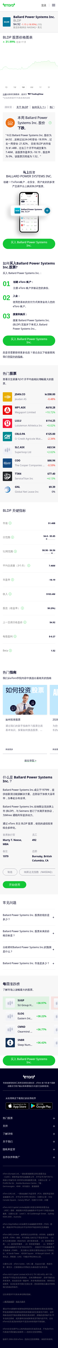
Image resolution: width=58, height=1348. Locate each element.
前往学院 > (30, 760)
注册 (4, 94)
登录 (43, 5)
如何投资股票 (13, 719)
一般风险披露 (8, 1301)
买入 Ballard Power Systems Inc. (29, 243)
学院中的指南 (15, 356)
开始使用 (14, 884)
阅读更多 (9, 749)
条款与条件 (20, 1301)
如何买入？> (39, 107)
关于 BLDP (22, 107)
